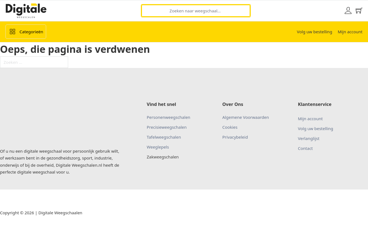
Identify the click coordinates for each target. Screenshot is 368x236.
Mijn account (350, 31)
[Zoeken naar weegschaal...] (195, 11)
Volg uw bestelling (314, 31)
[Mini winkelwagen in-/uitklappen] (359, 10)
